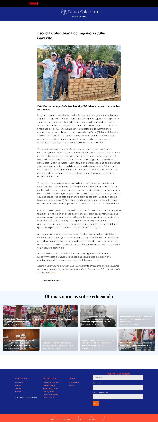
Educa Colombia (82, 11)
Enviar (96, 407)
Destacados (19, 385)
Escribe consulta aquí (101, 396)
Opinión (18, 395)
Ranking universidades (50, 398)
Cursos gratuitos (48, 395)
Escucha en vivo (74, 385)
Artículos (18, 392)
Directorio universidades (51, 385)
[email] (118, 380)
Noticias (18, 389)
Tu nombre (97, 386)
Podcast (71, 389)
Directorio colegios (49, 389)
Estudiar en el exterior (50, 392)
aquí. (53, 274)
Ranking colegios (49, 401)
